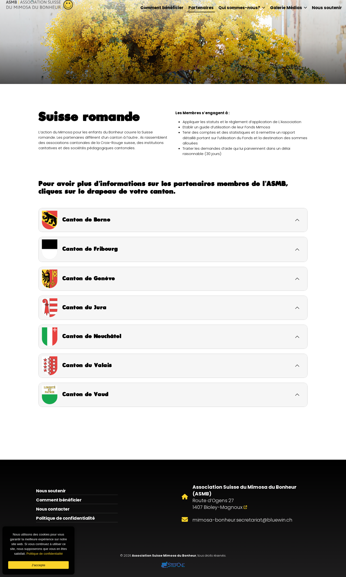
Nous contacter (52, 509)
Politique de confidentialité (65, 518)
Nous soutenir (327, 8)
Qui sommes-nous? (241, 8)
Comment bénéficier (162, 8)
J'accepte (38, 565)
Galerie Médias (288, 8)
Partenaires (201, 8)
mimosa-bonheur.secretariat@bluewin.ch (242, 520)
